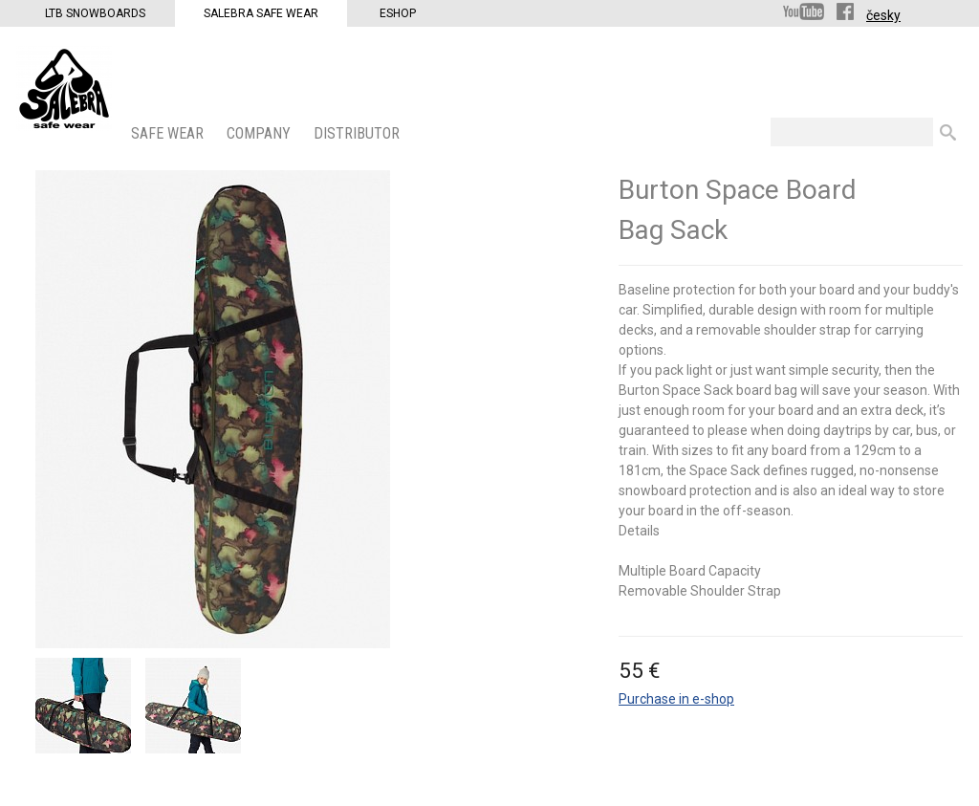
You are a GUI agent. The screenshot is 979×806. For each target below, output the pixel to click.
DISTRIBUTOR (358, 133)
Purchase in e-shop (676, 699)
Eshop (398, 13)
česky (883, 15)
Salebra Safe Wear (261, 13)
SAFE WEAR (169, 133)
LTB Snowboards (95, 13)
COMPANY (260, 133)
